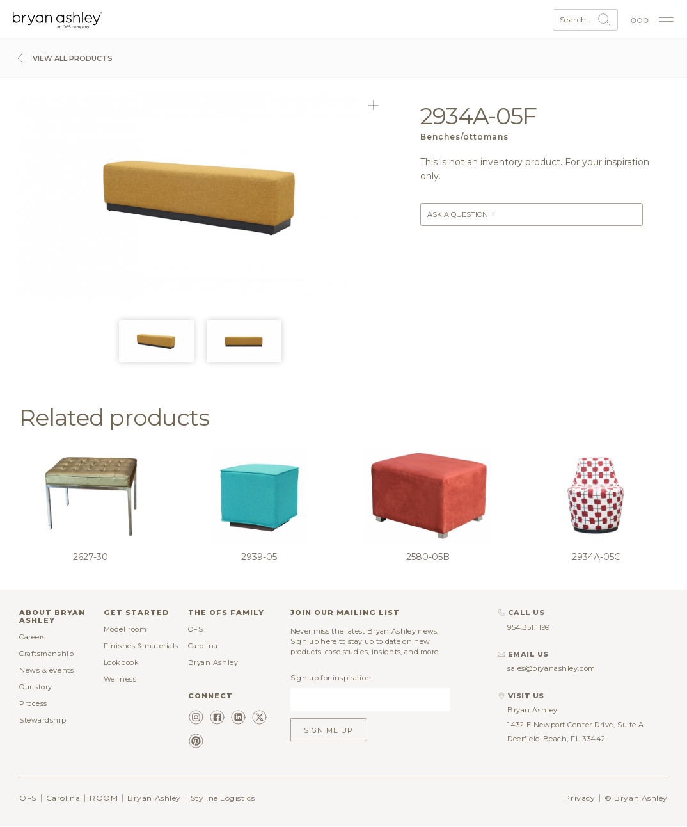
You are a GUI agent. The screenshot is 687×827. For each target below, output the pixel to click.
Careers (32, 636)
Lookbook (121, 662)
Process (33, 703)
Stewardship (42, 720)
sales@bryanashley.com (551, 668)
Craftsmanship (46, 653)
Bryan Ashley (213, 662)
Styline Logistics (223, 798)
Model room (125, 629)
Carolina (203, 645)
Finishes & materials (141, 645)
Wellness (120, 679)
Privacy (579, 798)
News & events (46, 670)
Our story (35, 686)
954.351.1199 (528, 627)
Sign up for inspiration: (331, 677)
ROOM (104, 798)
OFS (195, 629)
